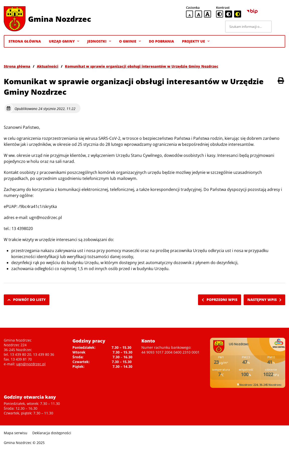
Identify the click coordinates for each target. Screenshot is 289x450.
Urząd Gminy (64, 41)
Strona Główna (25, 41)
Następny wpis (264, 299)
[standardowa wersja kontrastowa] (219, 14)
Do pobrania (161, 41)
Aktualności (47, 66)
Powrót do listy (27, 299)
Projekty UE (196, 41)
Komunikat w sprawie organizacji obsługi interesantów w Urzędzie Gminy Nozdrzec (141, 66)
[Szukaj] (279, 27)
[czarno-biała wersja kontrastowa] (228, 14)
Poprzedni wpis (219, 299)
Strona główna (17, 66)
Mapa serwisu (15, 432)
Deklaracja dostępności (51, 432)
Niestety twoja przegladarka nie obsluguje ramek (247, 363)
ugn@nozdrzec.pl (31, 364)
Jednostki (99, 41)
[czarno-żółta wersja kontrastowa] (237, 14)
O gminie (130, 41)
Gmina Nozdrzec (59, 19)
